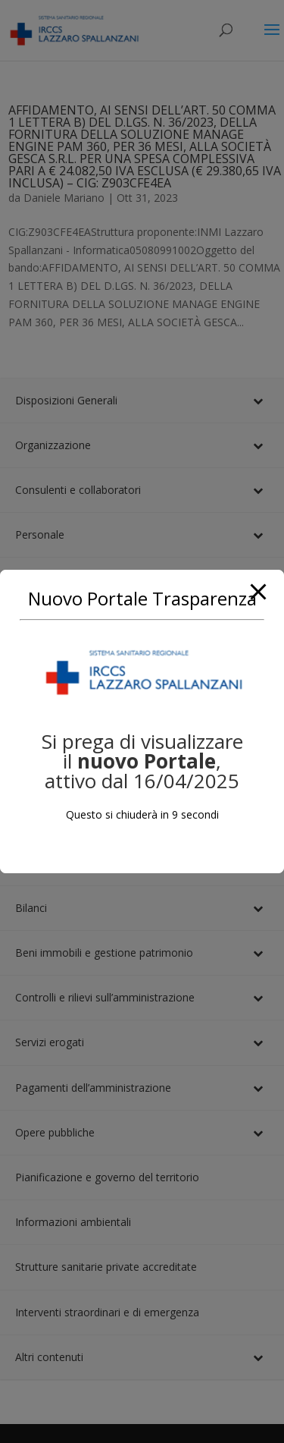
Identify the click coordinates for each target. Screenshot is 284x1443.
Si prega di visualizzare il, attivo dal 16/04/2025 (142, 761)
